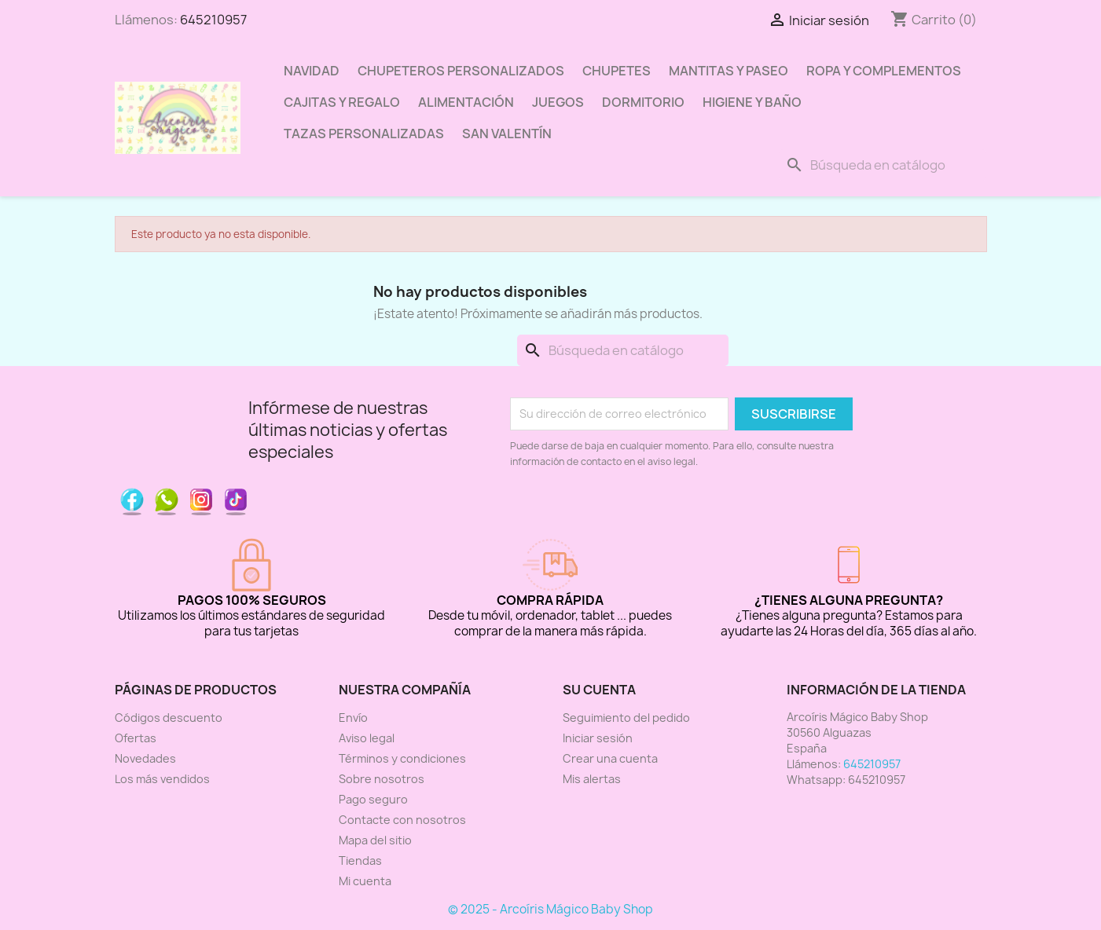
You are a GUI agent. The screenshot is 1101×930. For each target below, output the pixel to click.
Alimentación (466, 102)
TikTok (235, 499)
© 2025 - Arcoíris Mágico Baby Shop (550, 909)
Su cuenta (599, 689)
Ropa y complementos (883, 70)
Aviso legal (367, 737)
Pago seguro (373, 799)
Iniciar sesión (598, 737)
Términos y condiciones (402, 758)
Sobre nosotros (381, 778)
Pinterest (166, 499)
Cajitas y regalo (342, 102)
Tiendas (360, 860)
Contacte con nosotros (402, 819)
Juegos (558, 102)
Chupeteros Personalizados (461, 70)
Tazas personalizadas (364, 133)
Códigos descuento (168, 717)
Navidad (311, 70)
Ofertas (135, 737)
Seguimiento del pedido (626, 717)
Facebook (132, 499)
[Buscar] (882, 165)
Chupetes (616, 70)
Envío (353, 717)
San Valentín (507, 133)
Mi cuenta (365, 880)
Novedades (145, 758)
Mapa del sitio (375, 840)
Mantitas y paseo (728, 70)
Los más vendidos (162, 778)
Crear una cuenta (610, 758)
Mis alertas (592, 778)
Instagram (201, 499)
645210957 (213, 19)
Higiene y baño (752, 102)
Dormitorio (643, 102)
